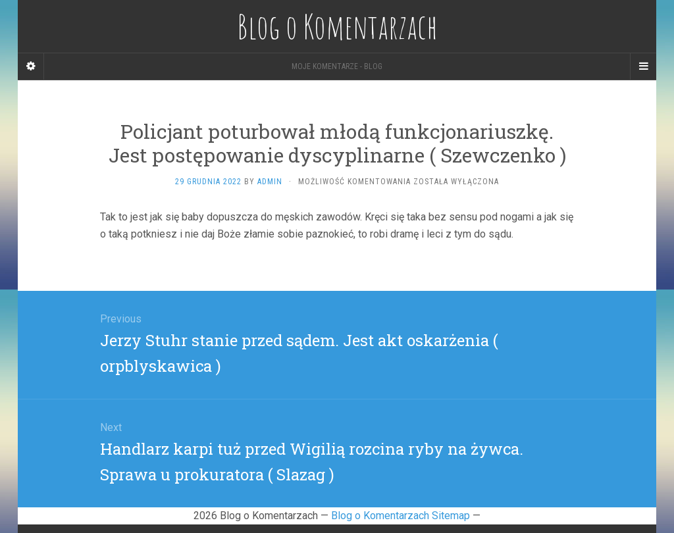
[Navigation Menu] (643, 66)
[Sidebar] (31, 66)
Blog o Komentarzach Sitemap (400, 515)
